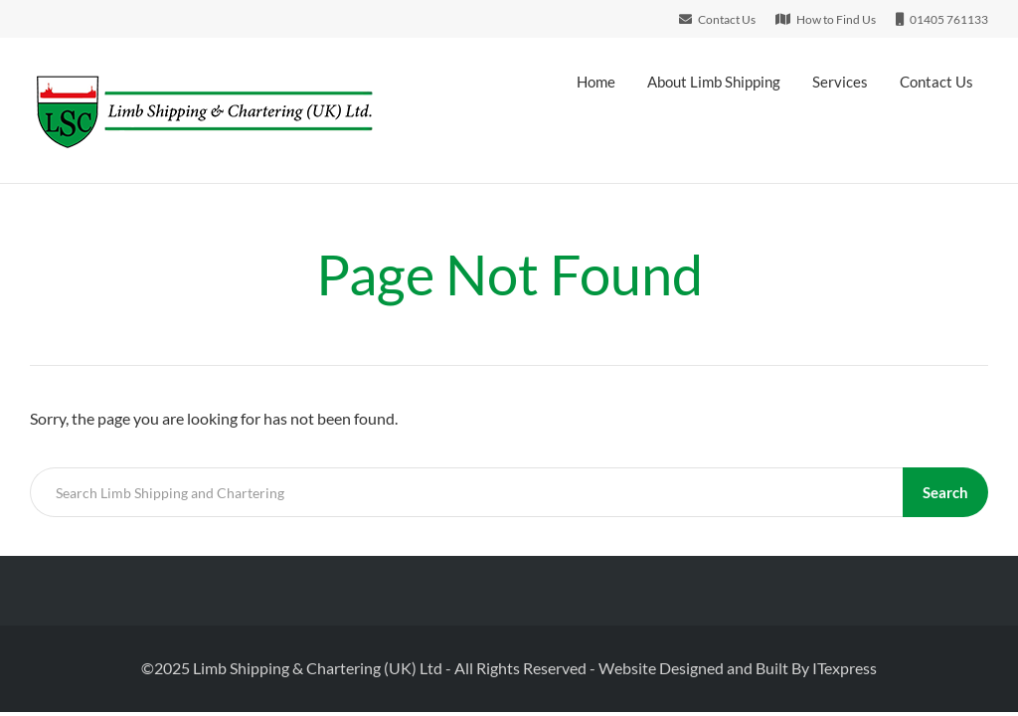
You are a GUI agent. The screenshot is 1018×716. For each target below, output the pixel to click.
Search (945, 492)
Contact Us (936, 81)
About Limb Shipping (713, 81)
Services (840, 81)
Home (596, 81)
